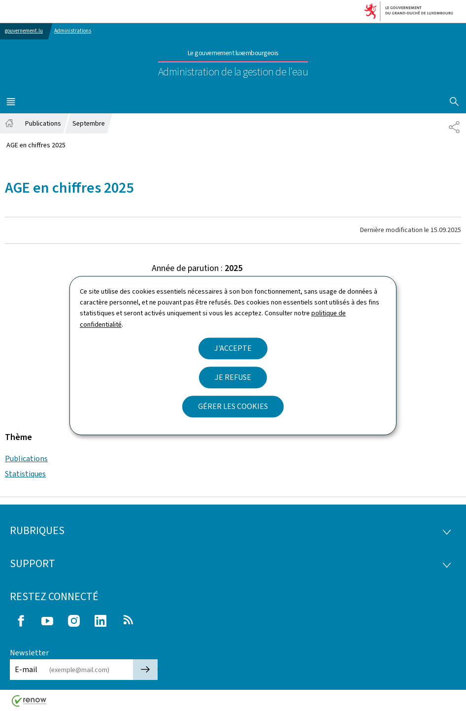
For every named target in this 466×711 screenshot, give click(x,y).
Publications (26, 458)
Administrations (72, 30)
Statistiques (25, 474)
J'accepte (233, 348)
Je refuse (233, 377)
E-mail (26, 669)
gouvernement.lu (24, 30)
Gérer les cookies (233, 406)
